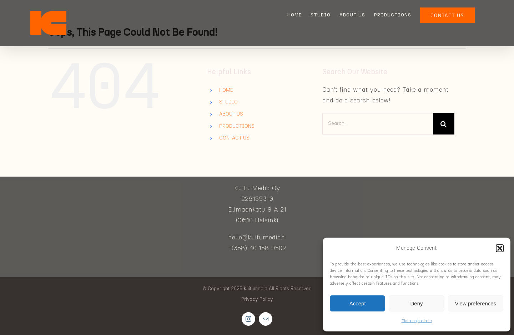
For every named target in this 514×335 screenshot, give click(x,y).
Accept (357, 303)
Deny (416, 303)
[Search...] (377, 123)
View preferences (476, 303)
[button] (499, 248)
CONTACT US (234, 138)
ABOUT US (231, 114)
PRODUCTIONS (237, 126)
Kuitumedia (255, 288)
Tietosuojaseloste (417, 321)
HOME (226, 90)
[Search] (443, 123)
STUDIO (228, 102)
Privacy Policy (257, 299)
